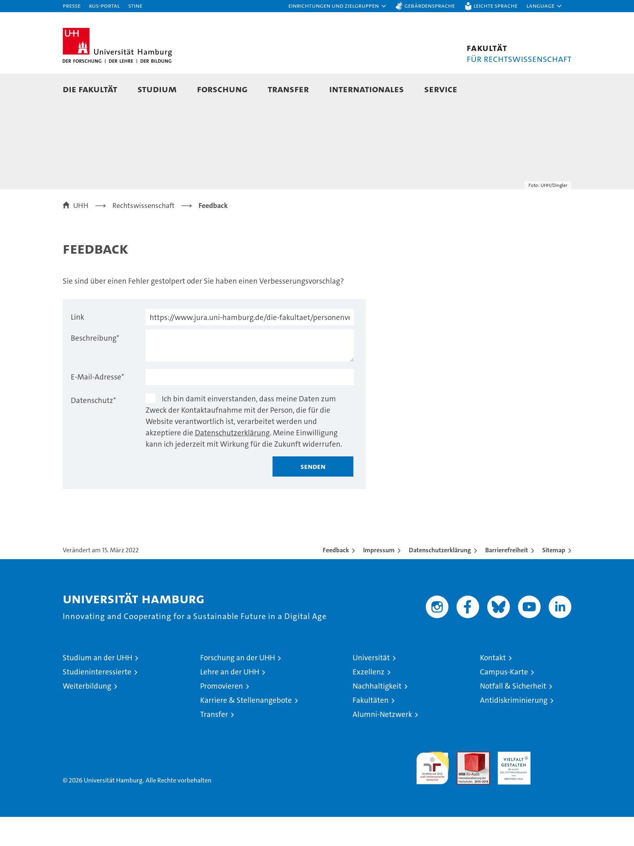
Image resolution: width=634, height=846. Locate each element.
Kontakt (493, 687)
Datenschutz (93, 429)
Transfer (288, 88)
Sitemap (553, 579)
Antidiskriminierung (513, 729)
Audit (464, 785)
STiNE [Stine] (135, 5)
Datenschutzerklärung (232, 462)
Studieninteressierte (97, 701)
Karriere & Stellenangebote (246, 729)
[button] (337, 6)
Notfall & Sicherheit (513, 715)
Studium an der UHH (97, 687)
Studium (157, 88)
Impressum (379, 579)
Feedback (336, 579)
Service (440, 88)
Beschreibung (95, 367)
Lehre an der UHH (229, 701)
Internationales (366, 88)
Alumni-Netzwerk (382, 743)
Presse (71, 5)
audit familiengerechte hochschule (432, 793)
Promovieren (221, 715)
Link (77, 346)
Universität (371, 687)
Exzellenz (369, 701)
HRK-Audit (512, 785)
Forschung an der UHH (237, 687)
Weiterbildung (87, 715)
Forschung (222, 88)
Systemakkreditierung (555, 785)
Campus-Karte (504, 701)
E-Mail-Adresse (97, 406)
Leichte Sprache (495, 5)
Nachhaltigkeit (377, 715)
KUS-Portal (104, 5)
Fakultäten (371, 729)
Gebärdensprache (429, 5)
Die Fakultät (90, 88)
